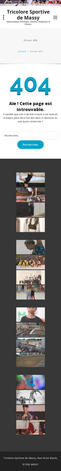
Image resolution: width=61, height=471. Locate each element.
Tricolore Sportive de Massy (28, 15)
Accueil (22, 51)
